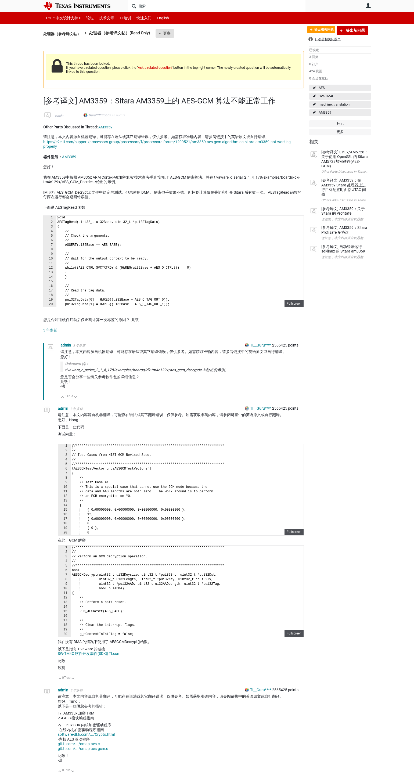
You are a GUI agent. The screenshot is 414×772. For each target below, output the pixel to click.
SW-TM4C (326, 96)
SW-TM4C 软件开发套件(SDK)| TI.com (89, 653)
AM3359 (325, 112)
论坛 (87, 18)
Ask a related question (154, 68)
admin (59, 115)
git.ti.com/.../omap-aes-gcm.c (83, 748)
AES (322, 88)
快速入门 (139, 18)
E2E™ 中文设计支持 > (62, 18)
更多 (169, 33)
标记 (340, 123)
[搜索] (216, 6)
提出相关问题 (320, 30)
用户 (368, 5)
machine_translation (334, 104)
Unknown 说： (77, 364)
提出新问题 (355, 30)
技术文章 (103, 18)
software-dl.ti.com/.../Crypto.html (86, 734)
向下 (75, 397)
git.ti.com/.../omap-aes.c (79, 744)
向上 (62, 397)
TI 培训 (120, 18)
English (156, 18)
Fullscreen (294, 303)
